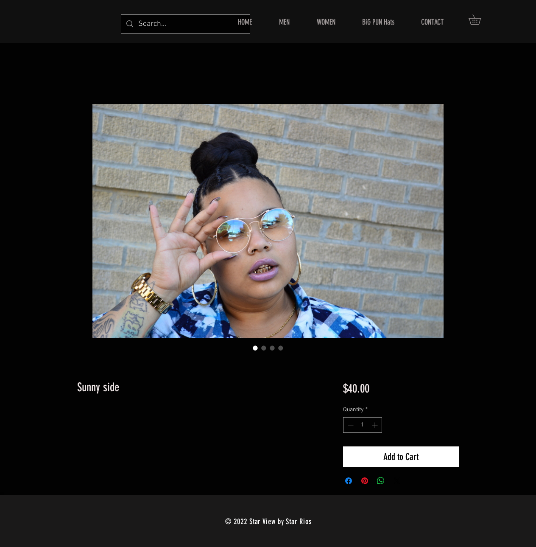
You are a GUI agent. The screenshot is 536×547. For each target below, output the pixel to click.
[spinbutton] (362, 425)
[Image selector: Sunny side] (255, 348)
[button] (480, 19)
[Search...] (185, 24)
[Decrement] (349, 425)
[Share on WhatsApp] (381, 481)
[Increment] (375, 425)
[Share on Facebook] (348, 481)
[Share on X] (397, 481)
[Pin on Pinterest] (365, 481)
